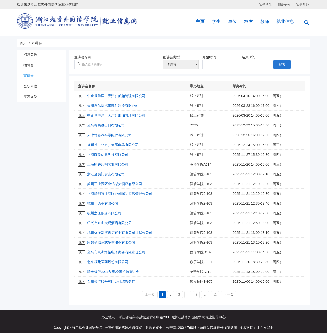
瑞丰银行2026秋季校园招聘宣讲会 (113, 272)
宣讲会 (37, 43)
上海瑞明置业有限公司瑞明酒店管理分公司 (119, 194)
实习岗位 (30, 97)
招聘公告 (30, 55)
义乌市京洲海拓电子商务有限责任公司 (116, 252)
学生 (216, 21)
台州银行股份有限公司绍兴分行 (111, 281)
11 (215, 294)
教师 (264, 21)
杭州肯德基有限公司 (102, 203)
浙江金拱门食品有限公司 (106, 174)
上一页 (150, 294)
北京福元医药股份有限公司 (107, 262)
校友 (248, 21)
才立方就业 (264, 328)
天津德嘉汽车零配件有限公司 (109, 135)
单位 (232, 21)
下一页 (228, 294)
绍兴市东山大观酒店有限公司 (109, 223)
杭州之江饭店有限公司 (104, 213)
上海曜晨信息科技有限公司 (107, 154)
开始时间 (209, 57)
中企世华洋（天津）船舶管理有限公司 (116, 96)
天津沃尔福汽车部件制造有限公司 (113, 106)
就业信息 (285, 21)
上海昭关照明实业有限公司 (107, 164)
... (205, 294)
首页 (23, 43)
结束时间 (248, 57)
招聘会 (28, 65)
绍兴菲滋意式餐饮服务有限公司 (111, 242)
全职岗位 (30, 86)
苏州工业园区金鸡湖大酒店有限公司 (114, 184)
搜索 (282, 64)
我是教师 (302, 4)
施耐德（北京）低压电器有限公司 (113, 145)
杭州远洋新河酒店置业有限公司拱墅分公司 (119, 233)
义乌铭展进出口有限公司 (106, 125)
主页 (200, 21)
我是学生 (265, 4)
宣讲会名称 (82, 57)
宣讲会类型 (171, 57)
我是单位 (284, 4)
